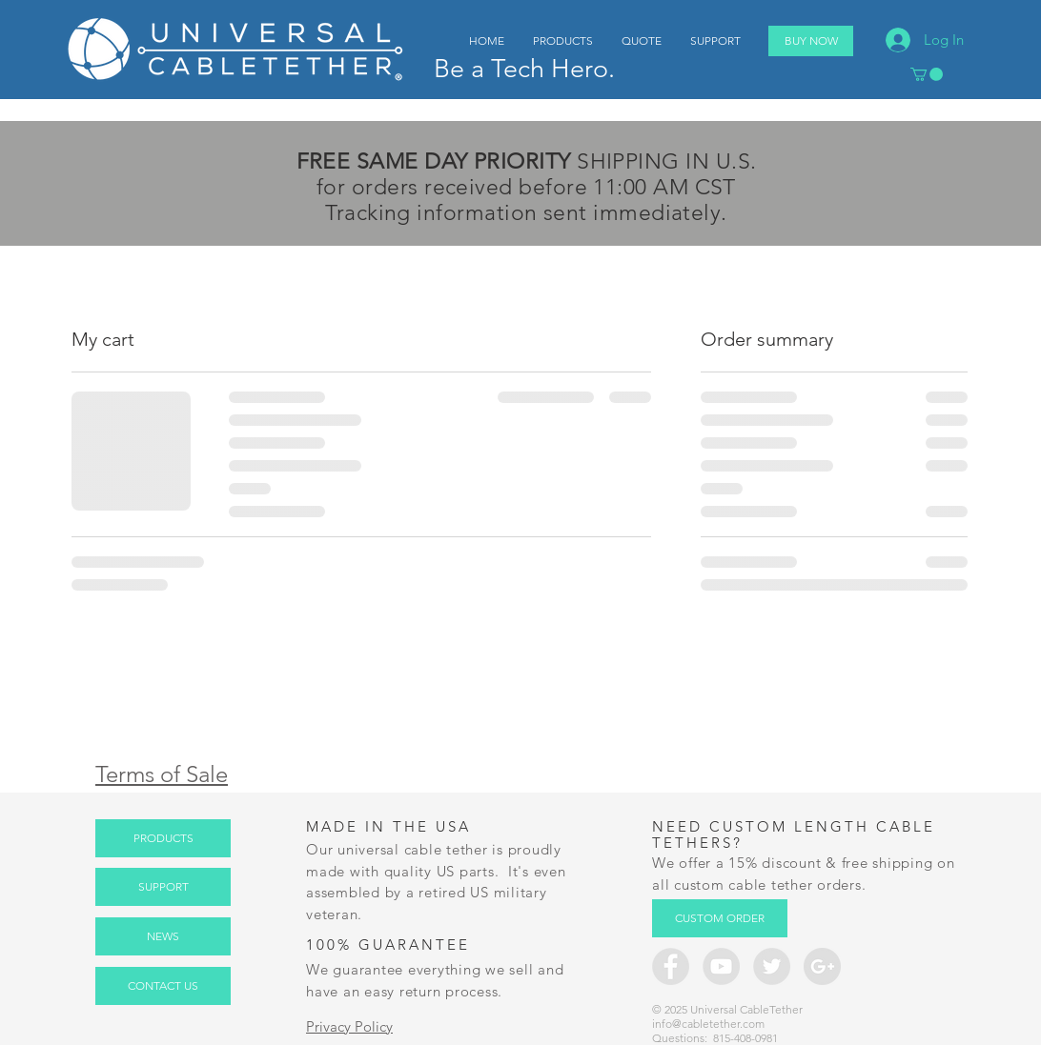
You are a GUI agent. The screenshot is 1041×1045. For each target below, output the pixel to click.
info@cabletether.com (708, 1023)
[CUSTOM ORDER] (719, 918)
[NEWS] (163, 936)
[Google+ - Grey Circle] (822, 966)
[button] (926, 74)
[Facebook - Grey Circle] (670, 966)
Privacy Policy (349, 1026)
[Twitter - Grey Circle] (771, 966)
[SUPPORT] (163, 887)
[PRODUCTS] (163, 838)
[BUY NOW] (810, 41)
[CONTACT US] (163, 986)
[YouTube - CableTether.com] (721, 966)
